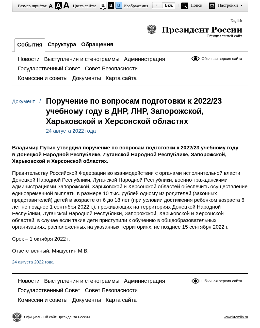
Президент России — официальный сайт (194, 31)
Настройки (228, 5)
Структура (62, 44)
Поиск (196, 5)
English (236, 21)
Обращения (97, 44)
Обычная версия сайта (222, 58)
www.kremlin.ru (236, 317)
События (29, 44)
